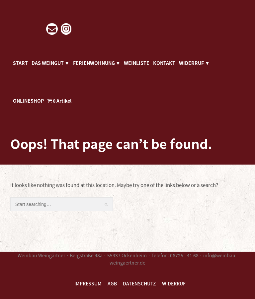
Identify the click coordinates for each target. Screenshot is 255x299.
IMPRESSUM (88, 283)
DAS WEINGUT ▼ (50, 63)
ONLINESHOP (28, 100)
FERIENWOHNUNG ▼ (97, 63)
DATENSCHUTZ (139, 283)
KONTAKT (164, 63)
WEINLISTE (136, 63)
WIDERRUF (174, 283)
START (20, 63)
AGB (112, 283)
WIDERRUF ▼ (194, 63)
